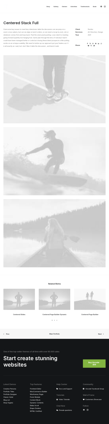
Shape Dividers (35, 408)
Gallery (55, 6)
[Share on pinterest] (95, 44)
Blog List (6, 400)
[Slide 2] (54, 320)
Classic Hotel (8, 397)
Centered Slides (19, 314)
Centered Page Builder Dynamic (54, 314)
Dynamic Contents (36, 403)
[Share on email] (94, 46)
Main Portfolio (54, 334)
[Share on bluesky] (88, 46)
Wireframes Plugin (36, 394)
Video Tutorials (64, 399)
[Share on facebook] (87, 44)
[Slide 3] (57, 320)
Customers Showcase (93, 399)
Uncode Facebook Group (94, 389)
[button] (101, 6)
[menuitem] (48, 6)
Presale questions (65, 410)
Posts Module (35, 397)
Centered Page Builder (89, 314)
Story (48, 6)
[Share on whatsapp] (101, 44)
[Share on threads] (93, 44)
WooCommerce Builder (38, 391)
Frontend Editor (35, 389)
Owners (64, 6)
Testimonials (85, 6)
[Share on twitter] (90, 44)
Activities (74, 6)
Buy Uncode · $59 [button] (94, 363)
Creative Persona (9, 389)
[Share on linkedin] (98, 44)
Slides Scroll (34, 405)
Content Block (35, 400)
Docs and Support (65, 389)
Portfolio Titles (8, 391)
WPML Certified (36, 411)
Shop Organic (8, 403)
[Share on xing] (91, 46)
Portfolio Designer (10, 394)
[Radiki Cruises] (5, 6)
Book (94, 6)
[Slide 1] (52, 320)
